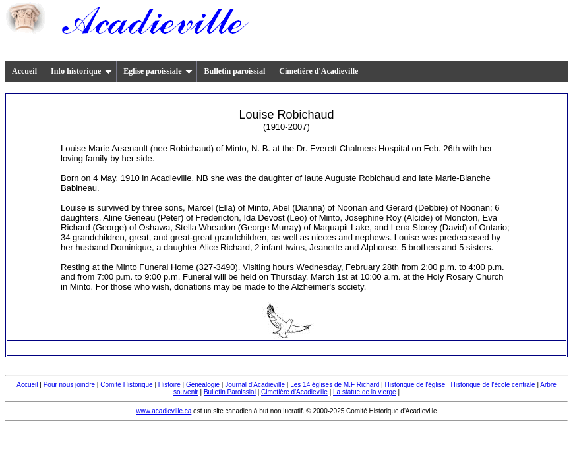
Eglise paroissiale (158, 71)
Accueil (24, 71)
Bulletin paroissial (234, 71)
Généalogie (203, 384)
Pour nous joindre (69, 384)
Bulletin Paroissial (230, 392)
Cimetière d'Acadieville (318, 71)
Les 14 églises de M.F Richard (334, 384)
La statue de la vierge (364, 392)
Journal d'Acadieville (255, 384)
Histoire (169, 384)
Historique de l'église (414, 384)
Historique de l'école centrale (493, 384)
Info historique (81, 71)
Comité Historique (126, 384)
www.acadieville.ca (163, 411)
